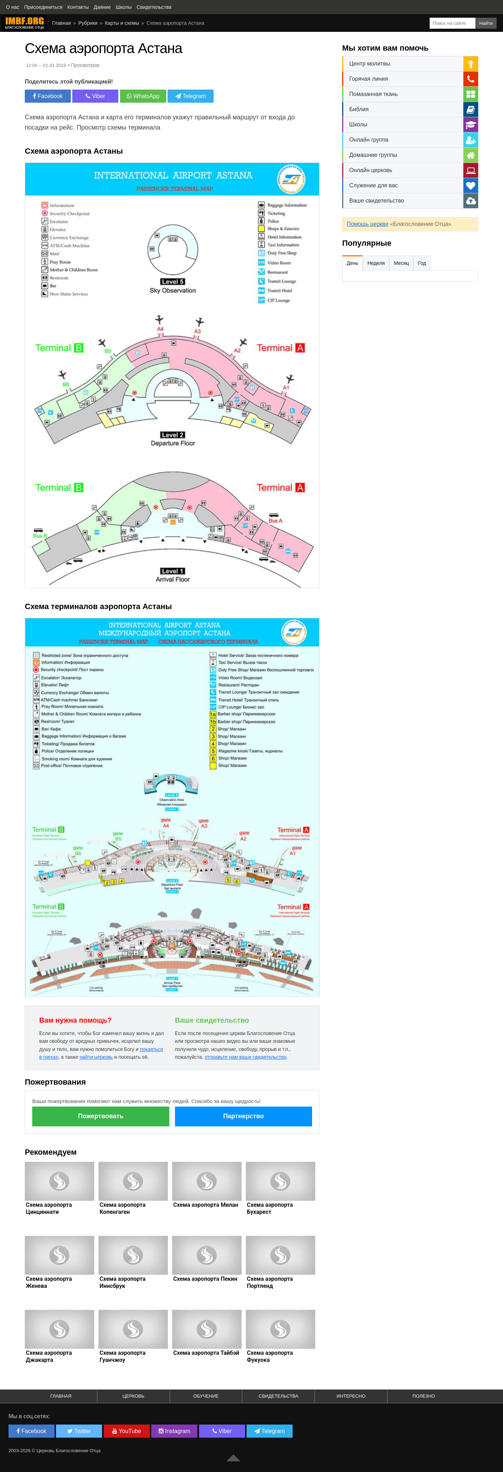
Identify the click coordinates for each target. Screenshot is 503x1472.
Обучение (206, 1396)
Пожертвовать (100, 1116)
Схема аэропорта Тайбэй (206, 1352)
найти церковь (96, 1057)
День (352, 263)
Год (422, 263)
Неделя (376, 263)
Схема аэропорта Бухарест (270, 1208)
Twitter (79, 1431)
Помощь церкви (367, 224)
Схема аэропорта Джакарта (49, 1356)
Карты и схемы (122, 23)
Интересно (351, 1396)
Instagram (175, 1431)
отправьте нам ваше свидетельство (246, 1057)
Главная (61, 23)
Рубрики (87, 23)
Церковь (134, 1396)
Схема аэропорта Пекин (205, 1278)
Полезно (424, 1396)
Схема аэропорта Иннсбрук (123, 1282)
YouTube (126, 1431)
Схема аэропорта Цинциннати (49, 1208)
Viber (95, 96)
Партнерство (243, 1116)
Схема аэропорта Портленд (270, 1282)
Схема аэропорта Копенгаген (123, 1208)
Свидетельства (278, 1396)
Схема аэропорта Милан (205, 1204)
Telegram (190, 96)
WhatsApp (143, 96)
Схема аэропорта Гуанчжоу (123, 1356)
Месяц (401, 263)
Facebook (48, 96)
